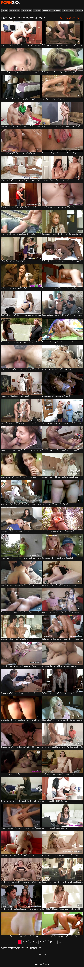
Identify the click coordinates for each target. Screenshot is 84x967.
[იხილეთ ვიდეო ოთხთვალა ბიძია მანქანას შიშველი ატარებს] (21, 518)
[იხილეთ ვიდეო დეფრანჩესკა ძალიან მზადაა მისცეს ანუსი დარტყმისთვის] (62, 464)
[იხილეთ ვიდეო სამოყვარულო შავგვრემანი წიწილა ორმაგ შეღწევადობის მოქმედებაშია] (62, 221)
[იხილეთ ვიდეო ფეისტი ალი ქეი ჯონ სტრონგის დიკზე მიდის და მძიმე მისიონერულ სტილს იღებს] (62, 410)
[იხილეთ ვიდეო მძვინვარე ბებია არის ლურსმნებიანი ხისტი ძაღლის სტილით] (21, 734)
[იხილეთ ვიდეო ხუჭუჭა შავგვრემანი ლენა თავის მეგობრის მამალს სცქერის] (21, 572)
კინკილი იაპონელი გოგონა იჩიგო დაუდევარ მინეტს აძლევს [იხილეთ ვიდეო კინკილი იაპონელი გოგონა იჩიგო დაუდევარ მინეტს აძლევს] (61, 126)
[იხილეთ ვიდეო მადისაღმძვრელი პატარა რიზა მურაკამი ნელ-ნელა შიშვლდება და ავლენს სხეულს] (21, 788)
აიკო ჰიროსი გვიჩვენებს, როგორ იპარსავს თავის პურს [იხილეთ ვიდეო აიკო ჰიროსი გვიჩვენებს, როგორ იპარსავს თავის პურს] (59, 531)
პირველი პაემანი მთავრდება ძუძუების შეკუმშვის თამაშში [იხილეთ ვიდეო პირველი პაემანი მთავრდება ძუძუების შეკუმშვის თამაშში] (19, 207)
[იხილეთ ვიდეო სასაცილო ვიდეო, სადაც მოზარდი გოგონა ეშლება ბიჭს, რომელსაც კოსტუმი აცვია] (62, 275)
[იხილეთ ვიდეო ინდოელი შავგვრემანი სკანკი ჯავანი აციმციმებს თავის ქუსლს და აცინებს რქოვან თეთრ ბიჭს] (62, 923)
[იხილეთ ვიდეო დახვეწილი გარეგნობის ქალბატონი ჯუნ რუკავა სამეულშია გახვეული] (21, 491)
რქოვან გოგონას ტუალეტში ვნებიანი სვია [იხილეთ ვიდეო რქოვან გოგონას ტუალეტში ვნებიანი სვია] (55, 99)
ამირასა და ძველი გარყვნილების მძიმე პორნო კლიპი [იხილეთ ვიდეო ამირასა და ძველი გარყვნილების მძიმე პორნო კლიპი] (18, 288)
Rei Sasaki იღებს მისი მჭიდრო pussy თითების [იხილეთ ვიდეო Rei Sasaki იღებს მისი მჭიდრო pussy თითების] (15, 396)
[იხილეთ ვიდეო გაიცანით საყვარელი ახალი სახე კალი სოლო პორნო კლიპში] (21, 59)
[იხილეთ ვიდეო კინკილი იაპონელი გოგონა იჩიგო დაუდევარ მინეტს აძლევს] (62, 113)
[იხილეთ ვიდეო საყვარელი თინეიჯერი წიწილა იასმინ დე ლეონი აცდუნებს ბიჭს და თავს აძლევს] (62, 869)
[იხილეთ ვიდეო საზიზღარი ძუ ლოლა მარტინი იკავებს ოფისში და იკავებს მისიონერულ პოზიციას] (62, 437)
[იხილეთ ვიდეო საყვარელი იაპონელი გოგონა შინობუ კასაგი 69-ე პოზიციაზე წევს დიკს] (21, 113)
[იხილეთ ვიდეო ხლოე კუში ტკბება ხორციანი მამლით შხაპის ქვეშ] (62, 545)
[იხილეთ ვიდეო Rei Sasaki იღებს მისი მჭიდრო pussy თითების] (21, 383)
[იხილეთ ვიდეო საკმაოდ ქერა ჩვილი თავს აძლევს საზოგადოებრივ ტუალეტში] (62, 248)
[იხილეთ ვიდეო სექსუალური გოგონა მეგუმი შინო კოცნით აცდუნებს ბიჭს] (62, 680)
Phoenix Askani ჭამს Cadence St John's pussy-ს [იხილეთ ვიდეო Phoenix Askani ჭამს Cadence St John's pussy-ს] (56, 396)
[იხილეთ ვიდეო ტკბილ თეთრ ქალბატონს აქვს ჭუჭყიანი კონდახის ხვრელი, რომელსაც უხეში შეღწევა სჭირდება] (62, 842)
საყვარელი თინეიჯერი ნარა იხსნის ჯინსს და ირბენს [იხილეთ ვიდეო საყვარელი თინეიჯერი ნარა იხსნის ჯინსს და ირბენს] (17, 639)
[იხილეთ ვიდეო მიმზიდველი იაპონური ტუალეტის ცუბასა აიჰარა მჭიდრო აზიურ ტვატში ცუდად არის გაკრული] (62, 626)
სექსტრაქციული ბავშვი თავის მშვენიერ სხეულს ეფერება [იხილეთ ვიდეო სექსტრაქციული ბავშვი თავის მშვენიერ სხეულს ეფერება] (18, 477)
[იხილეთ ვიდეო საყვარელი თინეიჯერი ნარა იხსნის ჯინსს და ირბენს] (21, 626)
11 (55, 942)
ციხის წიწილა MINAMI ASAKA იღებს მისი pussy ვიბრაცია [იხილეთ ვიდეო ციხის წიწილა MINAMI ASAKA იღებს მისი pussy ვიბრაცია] (18, 666)
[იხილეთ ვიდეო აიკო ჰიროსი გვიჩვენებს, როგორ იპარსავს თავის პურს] (62, 518)
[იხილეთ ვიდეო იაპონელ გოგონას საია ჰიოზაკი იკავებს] (21, 761)
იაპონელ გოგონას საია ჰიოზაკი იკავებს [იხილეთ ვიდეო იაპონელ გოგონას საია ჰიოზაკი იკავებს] (13, 774)
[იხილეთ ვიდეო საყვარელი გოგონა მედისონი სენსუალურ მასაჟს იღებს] (21, 842)
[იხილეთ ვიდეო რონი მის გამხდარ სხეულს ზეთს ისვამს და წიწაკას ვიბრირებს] (21, 599)
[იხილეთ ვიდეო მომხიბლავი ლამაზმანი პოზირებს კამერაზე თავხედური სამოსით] (62, 59)
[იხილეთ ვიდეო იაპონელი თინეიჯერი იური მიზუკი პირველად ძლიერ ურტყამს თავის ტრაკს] (21, 869)
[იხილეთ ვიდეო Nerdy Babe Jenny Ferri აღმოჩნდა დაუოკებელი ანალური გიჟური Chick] (21, 86)
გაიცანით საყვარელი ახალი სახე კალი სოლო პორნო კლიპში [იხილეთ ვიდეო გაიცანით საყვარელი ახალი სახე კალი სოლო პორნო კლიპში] (20, 72)
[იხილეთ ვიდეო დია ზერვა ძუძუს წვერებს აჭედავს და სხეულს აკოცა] (62, 761)
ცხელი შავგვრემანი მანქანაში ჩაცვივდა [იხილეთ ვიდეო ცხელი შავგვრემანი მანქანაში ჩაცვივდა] (54, 801)
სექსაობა (56, 10)
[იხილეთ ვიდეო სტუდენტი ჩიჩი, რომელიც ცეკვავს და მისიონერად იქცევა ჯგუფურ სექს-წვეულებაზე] (21, 437)
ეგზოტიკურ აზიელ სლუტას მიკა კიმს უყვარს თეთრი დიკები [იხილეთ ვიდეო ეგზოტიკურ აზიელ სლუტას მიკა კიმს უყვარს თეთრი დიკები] (60, 666)
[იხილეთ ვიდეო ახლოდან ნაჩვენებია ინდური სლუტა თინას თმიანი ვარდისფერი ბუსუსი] (62, 167)
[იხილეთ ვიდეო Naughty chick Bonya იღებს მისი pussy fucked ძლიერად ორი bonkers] (62, 140)
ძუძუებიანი (46, 10)
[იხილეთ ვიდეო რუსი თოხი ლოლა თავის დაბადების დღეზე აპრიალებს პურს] (21, 329)
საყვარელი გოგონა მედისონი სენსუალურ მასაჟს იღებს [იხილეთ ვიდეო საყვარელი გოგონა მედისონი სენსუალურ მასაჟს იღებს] (18, 855)
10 (51, 942)
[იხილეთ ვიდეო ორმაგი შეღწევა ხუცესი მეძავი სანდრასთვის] (21, 248)
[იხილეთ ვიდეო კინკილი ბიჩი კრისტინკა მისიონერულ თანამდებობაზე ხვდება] (21, 356)
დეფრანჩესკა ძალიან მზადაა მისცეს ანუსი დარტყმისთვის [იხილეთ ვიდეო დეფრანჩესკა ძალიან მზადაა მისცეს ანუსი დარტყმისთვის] (60, 477)
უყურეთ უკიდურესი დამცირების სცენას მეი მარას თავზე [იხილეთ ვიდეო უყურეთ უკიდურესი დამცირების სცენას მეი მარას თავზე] (59, 585)
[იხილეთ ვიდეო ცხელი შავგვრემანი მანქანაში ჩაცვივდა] (62, 788)
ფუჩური (37, 10)
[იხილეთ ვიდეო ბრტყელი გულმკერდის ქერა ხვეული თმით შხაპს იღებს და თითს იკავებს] (21, 680)
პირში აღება (14, 10)
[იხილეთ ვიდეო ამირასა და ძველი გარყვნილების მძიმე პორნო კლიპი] (21, 275)
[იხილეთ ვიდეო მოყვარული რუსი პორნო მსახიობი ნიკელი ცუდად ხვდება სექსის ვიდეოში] (21, 32)
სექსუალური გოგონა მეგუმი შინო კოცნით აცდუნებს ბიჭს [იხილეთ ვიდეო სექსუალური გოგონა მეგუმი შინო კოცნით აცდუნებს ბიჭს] (59, 693)
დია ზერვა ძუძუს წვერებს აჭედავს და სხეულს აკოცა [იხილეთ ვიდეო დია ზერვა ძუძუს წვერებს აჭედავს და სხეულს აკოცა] (58, 774)
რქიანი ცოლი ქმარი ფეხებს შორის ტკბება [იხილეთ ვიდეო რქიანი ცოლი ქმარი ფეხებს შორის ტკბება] (55, 504)
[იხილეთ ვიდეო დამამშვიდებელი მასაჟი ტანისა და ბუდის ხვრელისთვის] (62, 194)
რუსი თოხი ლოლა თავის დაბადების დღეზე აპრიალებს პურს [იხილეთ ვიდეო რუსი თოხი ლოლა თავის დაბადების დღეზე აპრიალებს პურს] (20, 342)
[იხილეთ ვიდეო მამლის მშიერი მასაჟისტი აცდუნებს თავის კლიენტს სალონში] (62, 896)
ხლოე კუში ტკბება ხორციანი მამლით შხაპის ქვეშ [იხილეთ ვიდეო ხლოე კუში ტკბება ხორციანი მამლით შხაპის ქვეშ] (57, 558)
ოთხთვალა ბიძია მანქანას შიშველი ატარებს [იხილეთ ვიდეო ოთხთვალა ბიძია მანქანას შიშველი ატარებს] (15, 531)
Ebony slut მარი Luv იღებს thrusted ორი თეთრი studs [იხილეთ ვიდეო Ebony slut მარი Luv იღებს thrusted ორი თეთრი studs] (58, 342)
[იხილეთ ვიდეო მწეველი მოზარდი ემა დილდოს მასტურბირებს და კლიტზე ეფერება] (62, 707)
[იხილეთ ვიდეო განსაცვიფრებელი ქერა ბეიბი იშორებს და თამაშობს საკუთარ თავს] (21, 545)
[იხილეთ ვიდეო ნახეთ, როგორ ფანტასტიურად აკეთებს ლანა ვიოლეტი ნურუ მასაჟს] (21, 167)
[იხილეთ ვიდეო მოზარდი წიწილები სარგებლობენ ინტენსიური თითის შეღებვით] (21, 302)
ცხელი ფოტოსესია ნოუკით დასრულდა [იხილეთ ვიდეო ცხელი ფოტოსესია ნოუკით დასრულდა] (54, 828)
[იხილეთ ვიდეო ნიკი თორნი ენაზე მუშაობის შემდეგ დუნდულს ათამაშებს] (21, 410)
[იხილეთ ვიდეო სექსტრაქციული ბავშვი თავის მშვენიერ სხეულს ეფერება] (21, 464)
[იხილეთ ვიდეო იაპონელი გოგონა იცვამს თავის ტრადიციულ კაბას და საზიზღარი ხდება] (21, 896)
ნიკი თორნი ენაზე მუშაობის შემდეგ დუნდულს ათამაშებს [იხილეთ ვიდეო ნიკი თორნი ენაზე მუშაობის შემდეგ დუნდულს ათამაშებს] (18, 423)
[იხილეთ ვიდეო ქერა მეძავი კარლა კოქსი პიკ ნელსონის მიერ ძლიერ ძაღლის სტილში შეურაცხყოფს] (21, 923)
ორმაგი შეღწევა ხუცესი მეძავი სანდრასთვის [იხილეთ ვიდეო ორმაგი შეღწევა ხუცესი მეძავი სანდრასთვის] (15, 261)
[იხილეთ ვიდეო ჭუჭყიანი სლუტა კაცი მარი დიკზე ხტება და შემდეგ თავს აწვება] (62, 599)
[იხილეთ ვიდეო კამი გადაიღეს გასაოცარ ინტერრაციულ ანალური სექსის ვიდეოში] (62, 356)
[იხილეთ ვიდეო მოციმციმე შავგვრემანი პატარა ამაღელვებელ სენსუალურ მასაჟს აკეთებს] (21, 140)
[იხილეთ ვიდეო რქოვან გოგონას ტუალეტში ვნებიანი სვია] (62, 86)
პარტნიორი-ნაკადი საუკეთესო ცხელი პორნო (10, 2)
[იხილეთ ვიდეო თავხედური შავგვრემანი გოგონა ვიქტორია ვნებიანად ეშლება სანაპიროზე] (62, 734)
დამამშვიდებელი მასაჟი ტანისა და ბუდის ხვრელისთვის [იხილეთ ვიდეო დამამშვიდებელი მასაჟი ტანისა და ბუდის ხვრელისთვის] (59, 207)
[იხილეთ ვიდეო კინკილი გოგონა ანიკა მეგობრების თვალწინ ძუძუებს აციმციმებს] (21, 221)
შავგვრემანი (26, 10)
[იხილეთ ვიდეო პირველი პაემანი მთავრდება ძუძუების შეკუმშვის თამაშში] (21, 194)
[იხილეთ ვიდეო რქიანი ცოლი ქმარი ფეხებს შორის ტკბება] (62, 491)
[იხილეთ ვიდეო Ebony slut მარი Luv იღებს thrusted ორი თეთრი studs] (62, 329)
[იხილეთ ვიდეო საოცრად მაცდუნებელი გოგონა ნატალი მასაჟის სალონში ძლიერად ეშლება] (21, 707)
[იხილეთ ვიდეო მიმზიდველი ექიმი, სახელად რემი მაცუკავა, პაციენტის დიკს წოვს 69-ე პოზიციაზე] (62, 32)
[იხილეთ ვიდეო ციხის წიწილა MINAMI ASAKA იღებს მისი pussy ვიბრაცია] (21, 653)
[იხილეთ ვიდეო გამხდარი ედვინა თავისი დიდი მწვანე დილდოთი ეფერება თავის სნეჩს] (21, 815)
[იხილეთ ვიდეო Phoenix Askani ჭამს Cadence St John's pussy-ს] (62, 383)
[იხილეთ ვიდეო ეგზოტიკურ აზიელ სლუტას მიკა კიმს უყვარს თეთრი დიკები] (62, 653)
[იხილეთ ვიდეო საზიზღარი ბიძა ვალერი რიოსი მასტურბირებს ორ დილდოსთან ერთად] (62, 302)
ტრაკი (5, 10)
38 (60, 942)
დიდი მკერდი (68, 10)
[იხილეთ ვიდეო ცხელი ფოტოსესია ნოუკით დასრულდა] (62, 815)
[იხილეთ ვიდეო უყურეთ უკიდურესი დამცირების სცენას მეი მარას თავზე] (62, 572)
